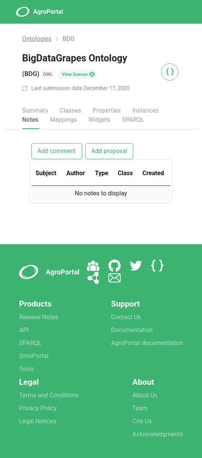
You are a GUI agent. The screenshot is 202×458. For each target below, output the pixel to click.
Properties (106, 110)
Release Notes (38, 317)
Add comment (56, 151)
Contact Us (126, 317)
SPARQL (133, 119)
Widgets (99, 119)
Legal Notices (37, 421)
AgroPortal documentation (147, 343)
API (24, 330)
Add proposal (109, 151)
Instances (145, 110)
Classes (70, 110)
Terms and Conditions (49, 395)
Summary (35, 110)
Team (140, 408)
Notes (30, 119)
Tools (26, 369)
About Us (145, 395)
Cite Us (142, 421)
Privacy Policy (38, 408)
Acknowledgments (158, 434)
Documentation (132, 330)
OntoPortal (33, 356)
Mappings (63, 119)
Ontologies (37, 38)
